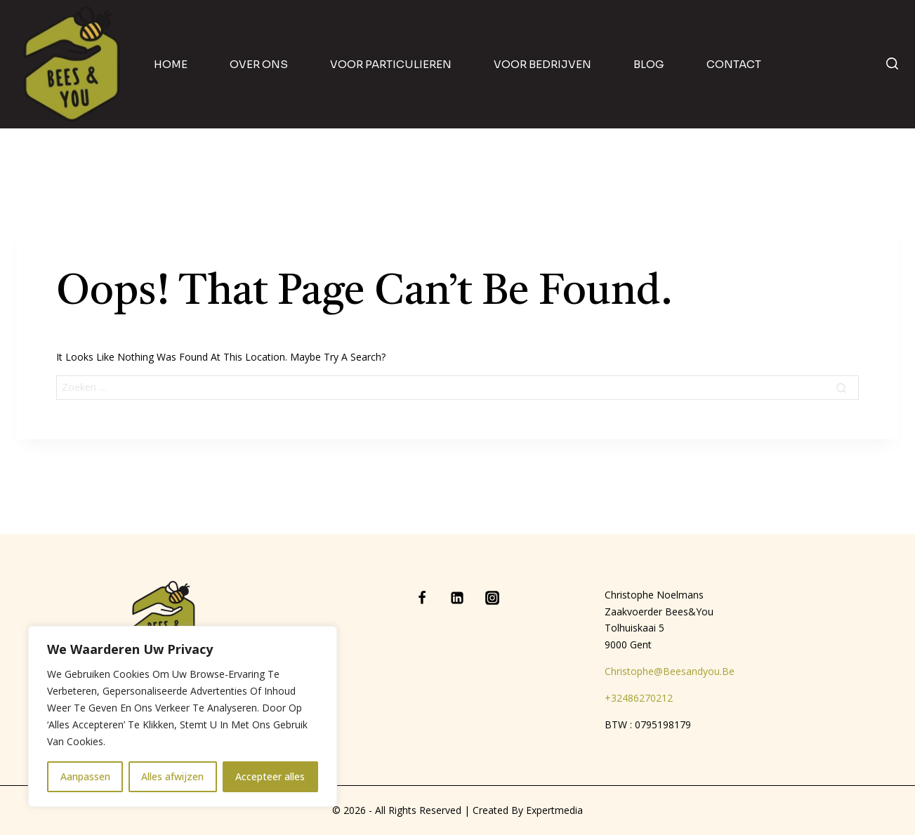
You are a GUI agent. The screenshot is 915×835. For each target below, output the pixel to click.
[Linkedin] (457, 598)
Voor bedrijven (542, 64)
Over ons (259, 64)
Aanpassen (85, 776)
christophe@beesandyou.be (670, 671)
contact (733, 64)
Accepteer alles (270, 776)
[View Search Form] (892, 64)
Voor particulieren (391, 64)
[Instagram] (492, 598)
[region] (182, 716)
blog (648, 64)
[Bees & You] (72, 64)
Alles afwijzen (173, 776)
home (170, 64)
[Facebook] (422, 598)
